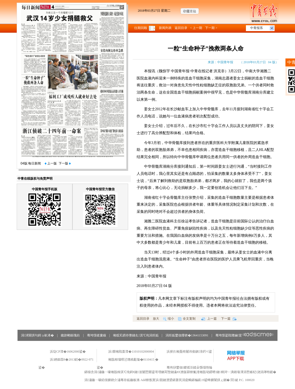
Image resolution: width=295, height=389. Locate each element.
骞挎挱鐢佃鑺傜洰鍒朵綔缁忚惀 (189, 367)
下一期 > (211, 28)
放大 (156, 318)
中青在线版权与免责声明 (35, 178)
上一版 (51, 163)
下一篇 (229, 318)
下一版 (65, 163)
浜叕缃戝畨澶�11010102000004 (131, 351)
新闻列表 (165, 28)
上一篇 (209, 318)
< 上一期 (196, 28)
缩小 (168, 318)
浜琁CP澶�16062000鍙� (68, 351)
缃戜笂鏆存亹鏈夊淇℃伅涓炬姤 (135, 335)
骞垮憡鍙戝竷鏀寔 (244, 335)
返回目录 (181, 28)
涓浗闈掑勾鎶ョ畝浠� (37, 335)
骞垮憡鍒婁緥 (96, 335)
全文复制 (187, 318)
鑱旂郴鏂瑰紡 (70, 335)
